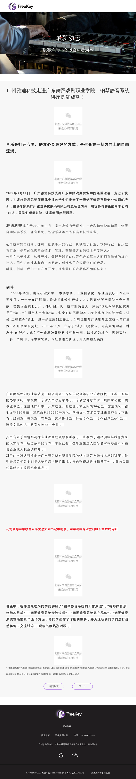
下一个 (82, 686)
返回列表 (54, 686)
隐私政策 (45, 735)
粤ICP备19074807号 (75, 773)
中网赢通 (106, 773)
